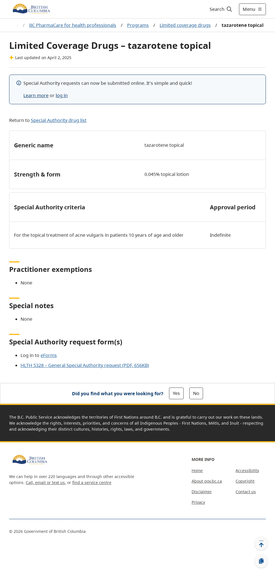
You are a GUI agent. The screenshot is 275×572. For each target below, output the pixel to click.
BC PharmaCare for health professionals (72, 25)
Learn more (36, 95)
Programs (138, 25)
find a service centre (91, 482)
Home (197, 470)
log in (62, 95)
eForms (49, 355)
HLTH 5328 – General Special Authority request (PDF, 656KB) (85, 365)
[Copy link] (261, 561)
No (196, 393)
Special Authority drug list (59, 120)
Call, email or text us (45, 482)
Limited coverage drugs (185, 25)
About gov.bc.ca (207, 481)
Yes (176, 393)
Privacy (198, 502)
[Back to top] (261, 543)
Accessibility (247, 470)
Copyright (245, 481)
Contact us (246, 491)
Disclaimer (202, 491)
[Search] (221, 9)
